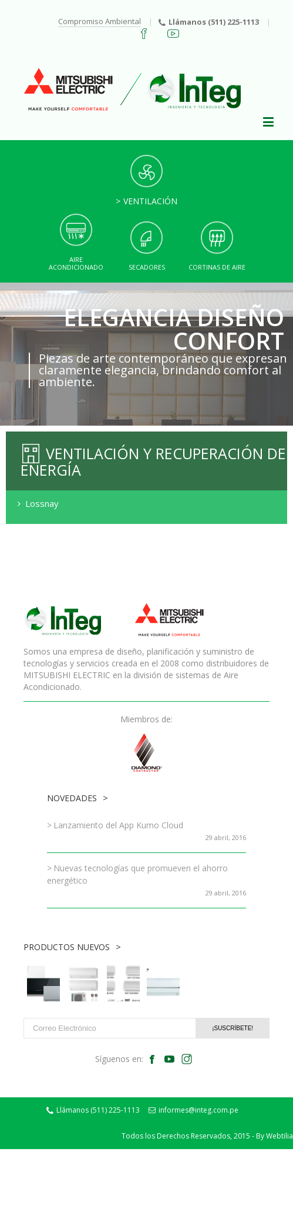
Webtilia (279, 1136)
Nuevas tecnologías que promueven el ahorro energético (137, 874)
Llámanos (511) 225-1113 (209, 21)
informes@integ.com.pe (193, 1110)
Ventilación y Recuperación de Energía (153, 461)
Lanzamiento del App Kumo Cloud (118, 825)
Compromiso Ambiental (99, 21)
